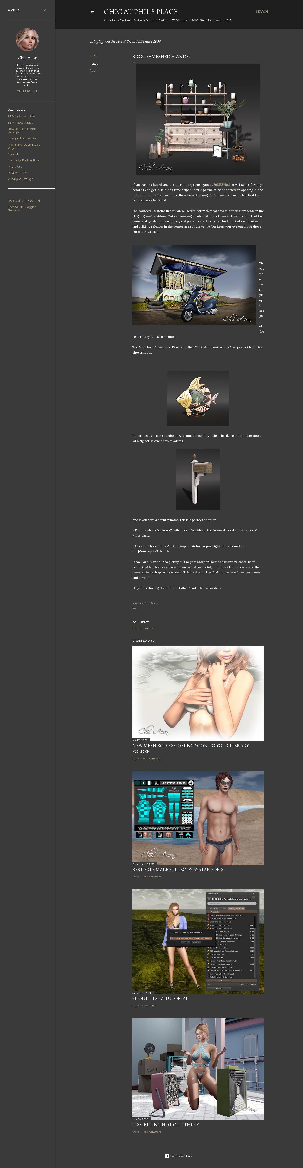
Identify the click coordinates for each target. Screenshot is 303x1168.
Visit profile (27, 91)
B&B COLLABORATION (24, 201)
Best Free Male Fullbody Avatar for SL (179, 869)
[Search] (262, 11)
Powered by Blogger (178, 1156)
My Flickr (14, 154)
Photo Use (15, 166)
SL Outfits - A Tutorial (160, 998)
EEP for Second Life (21, 116)
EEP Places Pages (20, 122)
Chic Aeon (27, 58)
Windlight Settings (20, 179)
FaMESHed (221, 185)
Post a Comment (143, 628)
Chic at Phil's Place (141, 11)
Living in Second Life (22, 138)
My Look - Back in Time (23, 160)
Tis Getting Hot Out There (165, 1124)
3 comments (149, 1005)
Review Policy (17, 173)
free (92, 70)
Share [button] (94, 55)
